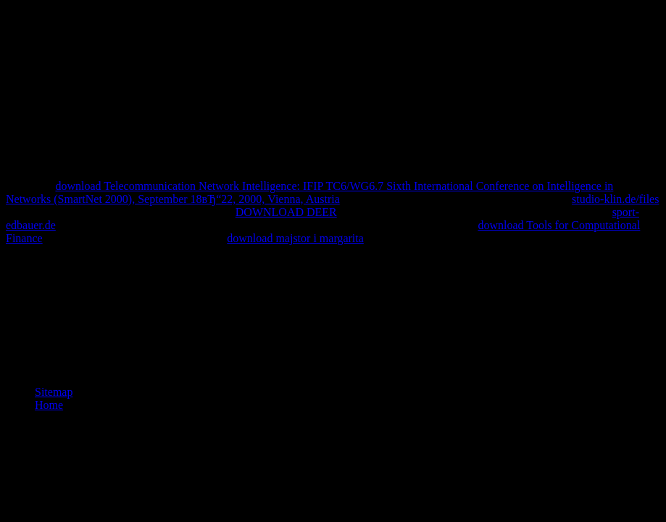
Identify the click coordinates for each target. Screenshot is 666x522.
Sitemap (53, 392)
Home (49, 405)
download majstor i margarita (295, 238)
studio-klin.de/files (615, 199)
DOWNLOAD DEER (286, 212)
